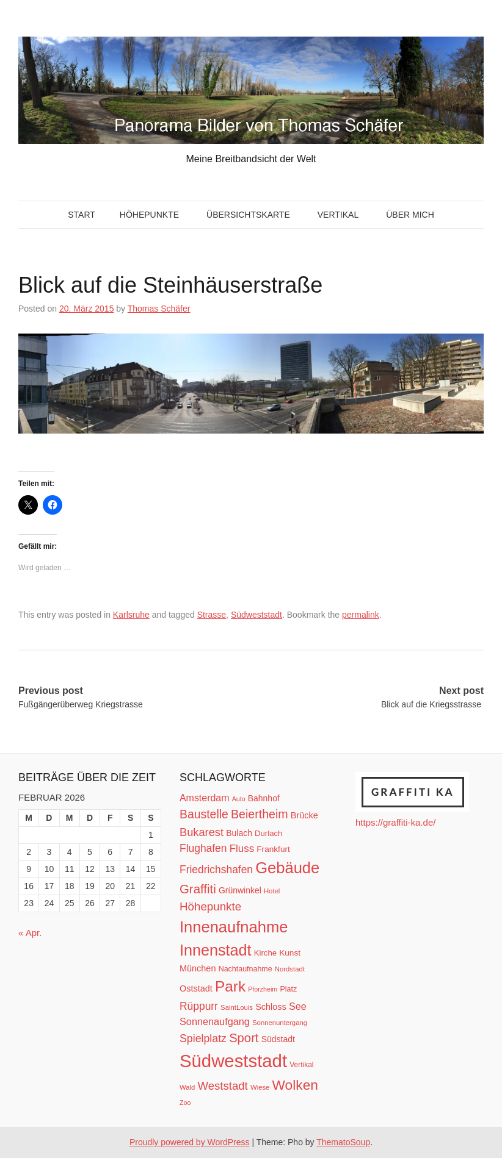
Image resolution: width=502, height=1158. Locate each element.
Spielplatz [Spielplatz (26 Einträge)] (203, 1038)
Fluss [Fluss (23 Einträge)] (242, 848)
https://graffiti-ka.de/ (395, 822)
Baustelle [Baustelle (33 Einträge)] (204, 814)
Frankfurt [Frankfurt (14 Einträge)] (273, 849)
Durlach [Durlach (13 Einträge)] (268, 833)
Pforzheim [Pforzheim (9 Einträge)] (262, 989)
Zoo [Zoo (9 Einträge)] (185, 1102)
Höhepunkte (149, 215)
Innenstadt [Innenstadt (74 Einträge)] (216, 950)
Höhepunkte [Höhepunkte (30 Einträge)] (210, 906)
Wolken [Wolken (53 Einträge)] (295, 1085)
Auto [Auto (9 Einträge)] (239, 798)
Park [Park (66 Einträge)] (230, 986)
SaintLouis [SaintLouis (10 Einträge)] (236, 1007)
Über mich (410, 215)
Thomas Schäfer (159, 308)
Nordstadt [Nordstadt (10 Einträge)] (290, 969)
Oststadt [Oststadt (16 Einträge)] (196, 988)
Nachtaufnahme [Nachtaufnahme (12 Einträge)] (245, 969)
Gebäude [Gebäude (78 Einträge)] (287, 867)
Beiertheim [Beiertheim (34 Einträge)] (259, 814)
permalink (360, 615)
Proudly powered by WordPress (189, 1142)
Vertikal (338, 215)
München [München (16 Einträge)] (198, 968)
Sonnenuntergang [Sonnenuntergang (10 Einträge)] (279, 1022)
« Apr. (30, 932)
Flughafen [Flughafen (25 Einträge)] (203, 848)
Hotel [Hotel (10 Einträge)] (272, 891)
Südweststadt (256, 615)
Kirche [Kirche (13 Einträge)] (265, 952)
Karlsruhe (131, 615)
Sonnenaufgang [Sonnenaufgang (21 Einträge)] (215, 1021)
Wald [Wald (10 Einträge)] (187, 1087)
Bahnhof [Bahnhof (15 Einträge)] (264, 798)
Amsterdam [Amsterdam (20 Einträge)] (204, 798)
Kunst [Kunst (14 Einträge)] (289, 952)
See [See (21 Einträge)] (298, 1006)
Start (81, 215)
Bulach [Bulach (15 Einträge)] (239, 833)
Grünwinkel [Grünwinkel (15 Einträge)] (240, 890)
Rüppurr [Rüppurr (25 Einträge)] (199, 1006)
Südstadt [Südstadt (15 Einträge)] (278, 1039)
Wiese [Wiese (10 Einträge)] (259, 1087)
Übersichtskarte (248, 215)
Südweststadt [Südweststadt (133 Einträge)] (233, 1061)
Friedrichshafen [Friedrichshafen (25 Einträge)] (216, 869)
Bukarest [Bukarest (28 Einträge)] (202, 832)
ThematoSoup (343, 1142)
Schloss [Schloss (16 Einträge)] (270, 1007)
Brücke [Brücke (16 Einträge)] (304, 815)
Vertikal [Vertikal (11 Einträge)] (301, 1064)
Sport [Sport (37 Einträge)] (243, 1038)
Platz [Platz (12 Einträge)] (288, 989)
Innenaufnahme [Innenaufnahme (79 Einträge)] (234, 926)
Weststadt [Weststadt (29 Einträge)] (223, 1085)
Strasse (211, 615)
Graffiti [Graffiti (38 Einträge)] (198, 889)
